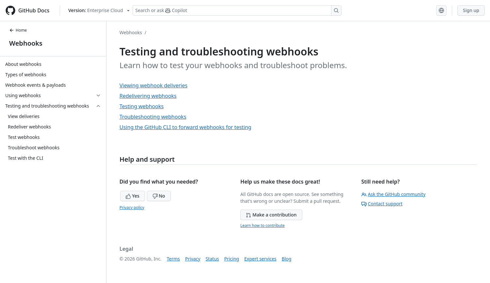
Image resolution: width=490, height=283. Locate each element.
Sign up (471, 10)
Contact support (382, 204)
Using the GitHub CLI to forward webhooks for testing (185, 127)
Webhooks (25, 43)
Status (212, 259)
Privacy (192, 259)
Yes (132, 196)
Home (18, 30)
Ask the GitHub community (393, 194)
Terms (173, 259)
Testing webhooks (141, 106)
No (158, 196)
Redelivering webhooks (148, 95)
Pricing (231, 259)
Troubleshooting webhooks (152, 116)
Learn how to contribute (262, 225)
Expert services (260, 259)
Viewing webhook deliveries (153, 85)
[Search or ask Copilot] (237, 10)
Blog (287, 259)
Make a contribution (271, 215)
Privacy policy (131, 207)
